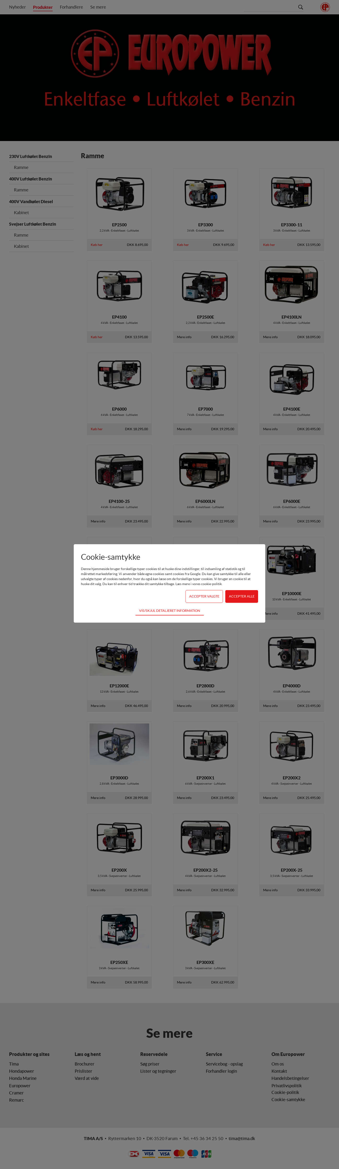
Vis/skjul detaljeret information (169, 611)
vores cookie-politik (207, 584)
